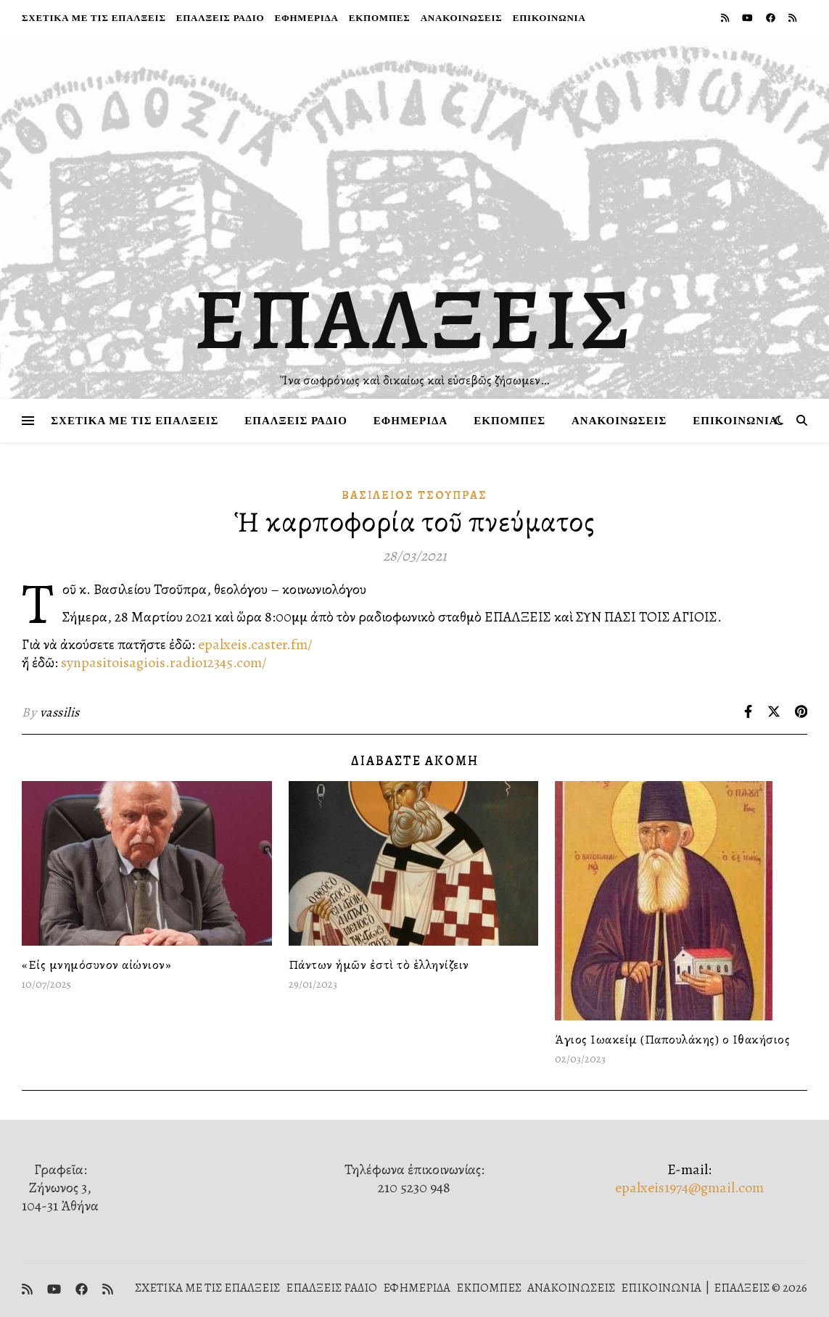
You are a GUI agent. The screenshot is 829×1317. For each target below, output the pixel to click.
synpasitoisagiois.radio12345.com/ (164, 662)
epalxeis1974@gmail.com (689, 1187)
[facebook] (772, 18)
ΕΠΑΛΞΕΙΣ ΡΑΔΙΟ (220, 17)
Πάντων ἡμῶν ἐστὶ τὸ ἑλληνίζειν (379, 964)
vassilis (60, 712)
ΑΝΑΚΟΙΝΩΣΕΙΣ (462, 17)
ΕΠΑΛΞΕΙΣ (414, 319)
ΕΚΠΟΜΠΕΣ (380, 17)
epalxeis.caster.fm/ (255, 644)
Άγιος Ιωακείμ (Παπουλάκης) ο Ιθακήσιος (672, 1039)
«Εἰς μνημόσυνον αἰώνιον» (96, 964)
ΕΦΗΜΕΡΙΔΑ (306, 17)
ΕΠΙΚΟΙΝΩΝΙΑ (549, 17)
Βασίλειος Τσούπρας (414, 495)
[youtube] (748, 18)
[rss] (726, 18)
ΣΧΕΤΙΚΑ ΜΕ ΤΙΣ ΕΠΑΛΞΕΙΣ (94, 17)
